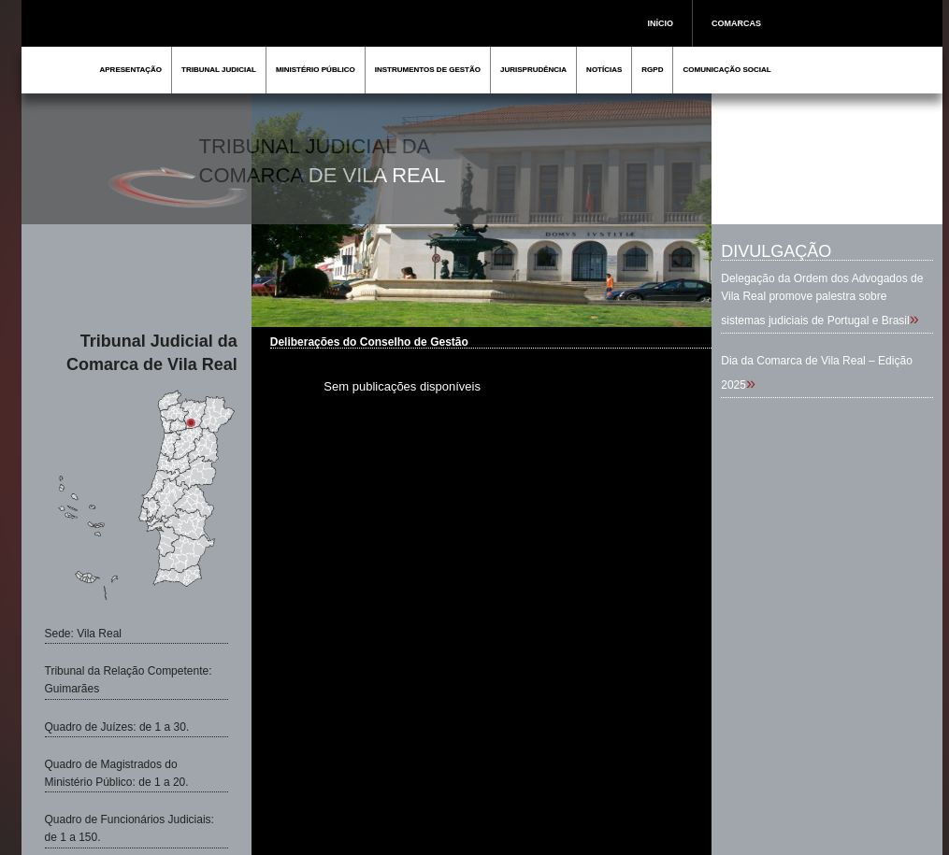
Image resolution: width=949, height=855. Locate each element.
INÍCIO (661, 23)
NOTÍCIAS (604, 69)
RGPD (652, 69)
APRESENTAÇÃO (131, 69)
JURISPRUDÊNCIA (533, 69)
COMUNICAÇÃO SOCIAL (726, 69)
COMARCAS (736, 23)
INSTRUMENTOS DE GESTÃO (428, 69)
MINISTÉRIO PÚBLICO (315, 69)
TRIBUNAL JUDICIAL (218, 69)
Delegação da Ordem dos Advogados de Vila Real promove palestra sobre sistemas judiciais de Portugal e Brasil (822, 299)
